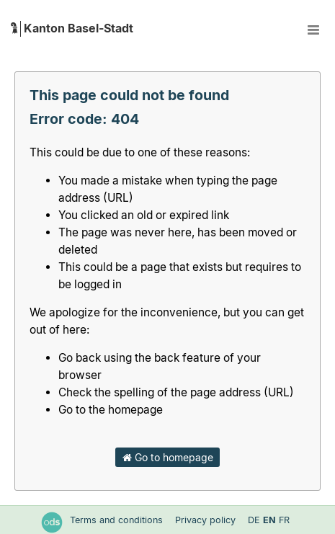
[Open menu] (313, 28)
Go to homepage (167, 457)
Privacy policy (206, 520)
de (254, 520)
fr (284, 520)
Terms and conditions (118, 520)
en (269, 520)
